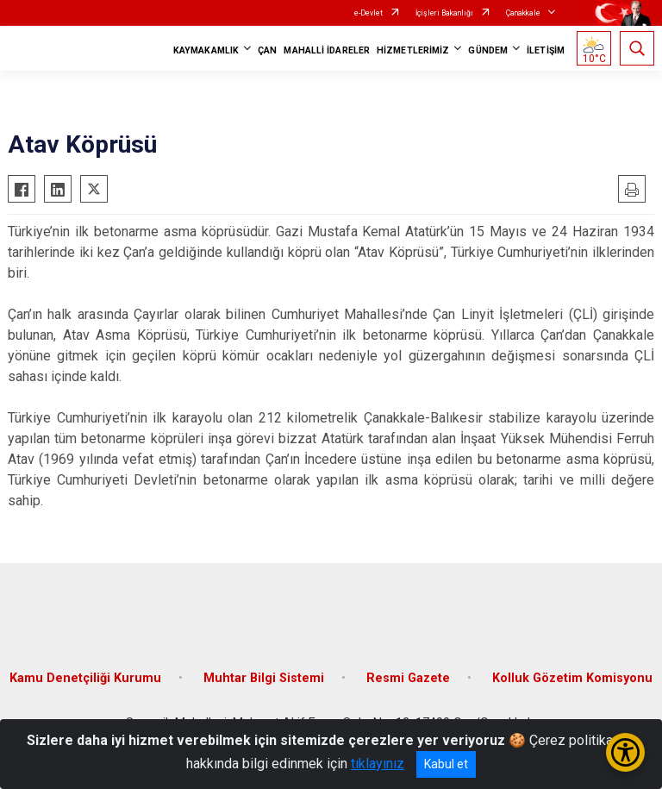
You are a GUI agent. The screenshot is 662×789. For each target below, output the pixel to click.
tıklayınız (377, 763)
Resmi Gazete (408, 678)
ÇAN (267, 50)
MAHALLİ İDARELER (327, 50)
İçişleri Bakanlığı (444, 13)
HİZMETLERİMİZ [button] (413, 50)
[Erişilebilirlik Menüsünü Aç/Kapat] (625, 752)
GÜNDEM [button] (488, 50)
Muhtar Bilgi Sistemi (263, 678)
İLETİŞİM (546, 50)
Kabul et (446, 764)
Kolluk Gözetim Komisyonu (572, 678)
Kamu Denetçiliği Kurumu (85, 678)
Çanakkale (523, 13)
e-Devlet (368, 13)
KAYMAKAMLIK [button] (206, 50)
